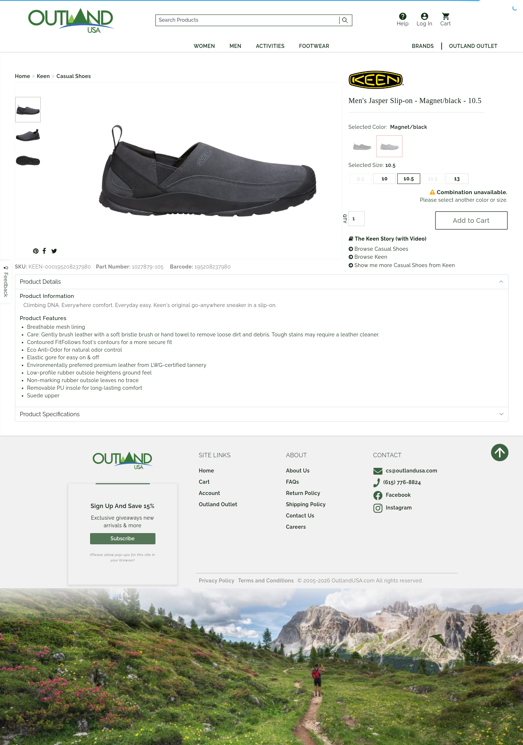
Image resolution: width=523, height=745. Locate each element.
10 (385, 178)
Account (209, 493)
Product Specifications (50, 414)
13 (457, 178)
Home (22, 76)
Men (236, 46)
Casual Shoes (74, 76)
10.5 (409, 178)
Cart (446, 19)
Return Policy (303, 493)
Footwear (314, 46)
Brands (423, 46)
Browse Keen (368, 257)
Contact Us (300, 516)
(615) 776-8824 (397, 482)
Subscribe (122, 538)
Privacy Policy (217, 581)
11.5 (433, 178)
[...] (247, 20)
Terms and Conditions (266, 581)
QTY (344, 219)
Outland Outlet (473, 46)
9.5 (360, 178)
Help (403, 19)
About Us (298, 471)
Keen (43, 76)
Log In (424, 19)
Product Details (40, 281)
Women (204, 46)
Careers (296, 527)
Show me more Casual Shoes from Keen (402, 265)
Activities (270, 46)
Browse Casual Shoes (379, 249)
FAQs (292, 482)
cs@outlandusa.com (405, 471)
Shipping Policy (306, 504)
